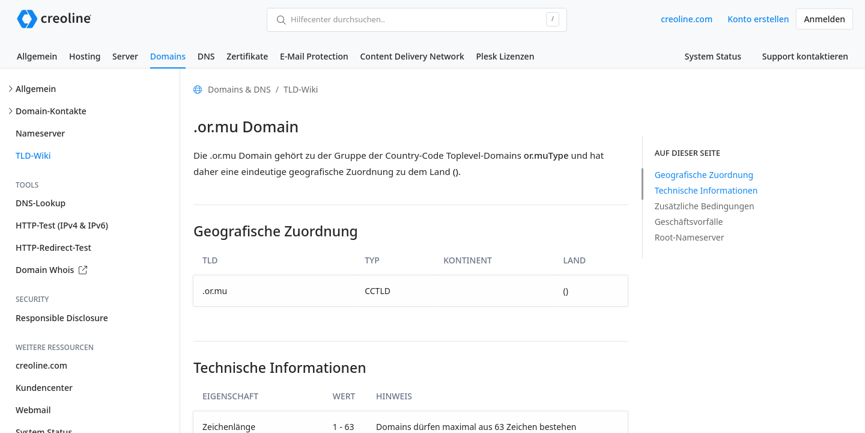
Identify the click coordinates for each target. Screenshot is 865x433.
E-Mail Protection (314, 56)
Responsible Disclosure (62, 318)
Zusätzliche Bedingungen (704, 206)
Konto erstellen (758, 19)
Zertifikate (247, 56)
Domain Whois (51, 269)
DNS (206, 56)
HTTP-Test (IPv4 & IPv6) (62, 225)
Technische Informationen (706, 190)
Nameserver (40, 133)
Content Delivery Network (412, 56)
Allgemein (37, 56)
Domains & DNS (239, 89)
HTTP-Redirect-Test (53, 247)
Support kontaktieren (805, 56)
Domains (168, 56)
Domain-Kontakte (51, 111)
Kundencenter (44, 387)
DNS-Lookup (40, 203)
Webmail (33, 410)
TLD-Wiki (33, 155)
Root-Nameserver (689, 237)
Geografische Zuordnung (704, 174)
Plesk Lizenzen (505, 56)
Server (125, 56)
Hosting (84, 56)
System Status (713, 56)
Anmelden (824, 19)
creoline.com (686, 19)
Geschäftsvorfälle (689, 221)
